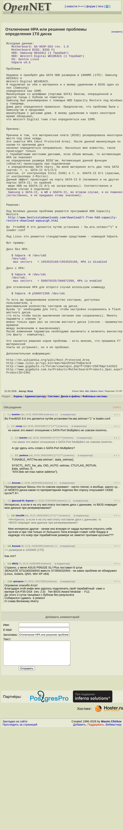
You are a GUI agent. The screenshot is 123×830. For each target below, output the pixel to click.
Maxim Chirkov (111, 809)
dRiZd (15, 646)
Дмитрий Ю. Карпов (23, 584)
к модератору (68, 497)
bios (82, 474)
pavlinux (23, 538)
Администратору (35, 479)
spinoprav (18, 664)
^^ (50, 509)
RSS (116, 490)
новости (71, 6)
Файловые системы (94, 479)
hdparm (93, 474)
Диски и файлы (70, 479)
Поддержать (96, 812)
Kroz (30, 474)
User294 (20, 598)
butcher (16, 497)
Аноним (16, 566)
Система (53, 479)
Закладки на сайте (15, 809)
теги (100, 6)
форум (90, 6)
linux (101, 474)
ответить (49, 497)
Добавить (79, 812)
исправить (117, 32)
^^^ (55, 509)
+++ (81, 6)
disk (87, 474)
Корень (18, 479)
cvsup (19, 509)
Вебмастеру (114, 812)
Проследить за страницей (20, 812)
